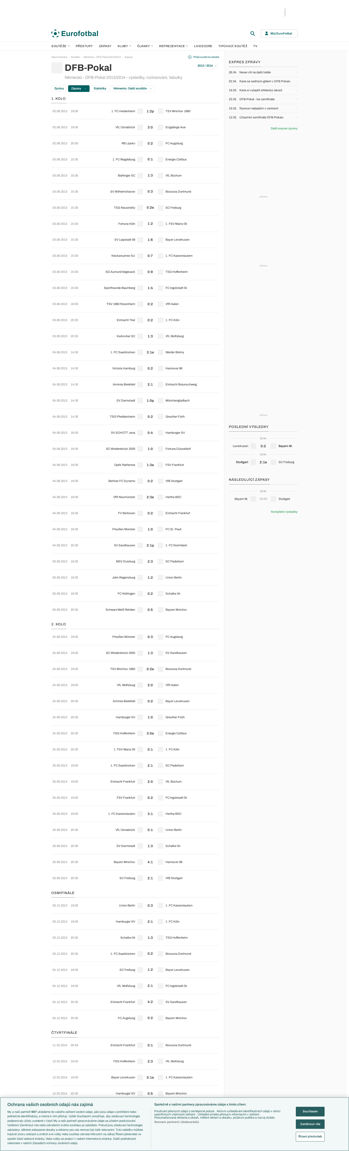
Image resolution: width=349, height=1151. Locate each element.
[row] (135, 109)
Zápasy (105, 46)
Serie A (94, 1066)
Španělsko (243, 1086)
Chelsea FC (170, 1061)
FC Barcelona (171, 1086)
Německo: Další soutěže (132, 88)
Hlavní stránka (59, 57)
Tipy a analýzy (208, 1095)
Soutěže (60, 46)
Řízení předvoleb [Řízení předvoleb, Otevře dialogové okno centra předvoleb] (310, 1136)
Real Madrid (170, 1090)
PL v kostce (133, 1061)
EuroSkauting (134, 1056)
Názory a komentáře (212, 1071)
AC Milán (169, 1071)
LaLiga (93, 1061)
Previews (206, 1061)
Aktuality (205, 1056)
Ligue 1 (94, 1076)
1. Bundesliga (97, 1071)
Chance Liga (97, 1081)
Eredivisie (95, 1095)
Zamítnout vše (310, 1123)
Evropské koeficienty (138, 1066)
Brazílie (241, 1095)
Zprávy (59, 88)
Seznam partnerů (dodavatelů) (176, 1122)
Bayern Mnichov (173, 1081)
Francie (241, 1071)
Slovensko (243, 1061)
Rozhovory (207, 1090)
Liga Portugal (97, 1090)
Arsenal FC (170, 1056)
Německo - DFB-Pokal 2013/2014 (102, 57)
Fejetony (205, 1076)
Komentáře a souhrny (212, 1066)
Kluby (124, 46)
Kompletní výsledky (284, 511)
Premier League (99, 1056)
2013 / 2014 (207, 65)
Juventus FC (171, 1076)
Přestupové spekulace (139, 1076)
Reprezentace (173, 46)
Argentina (242, 1090)
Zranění (131, 1081)
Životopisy (206, 1081)
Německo (242, 1081)
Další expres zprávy (284, 128)
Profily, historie (209, 1086)
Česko (241, 1056)
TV (255, 46)
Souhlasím (310, 1111)
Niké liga (94, 1086)
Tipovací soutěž (232, 46)
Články (205, 1051)
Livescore (203, 46)
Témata (131, 1051)
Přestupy (84, 46)
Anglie (240, 1066)
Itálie (239, 1076)
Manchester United (174, 1066)
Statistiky (100, 88)
